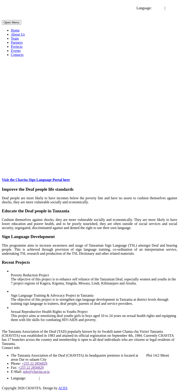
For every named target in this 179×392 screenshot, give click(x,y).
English (158, 8)
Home (15, 30)
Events (16, 51)
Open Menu (11, 22)
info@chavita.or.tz (36, 372)
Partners (17, 42)
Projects (17, 46)
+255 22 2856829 (34, 363)
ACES (62, 388)
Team (15, 38)
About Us (18, 34)
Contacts (17, 55)
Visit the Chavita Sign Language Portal (36, 180)
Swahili (171, 8)
